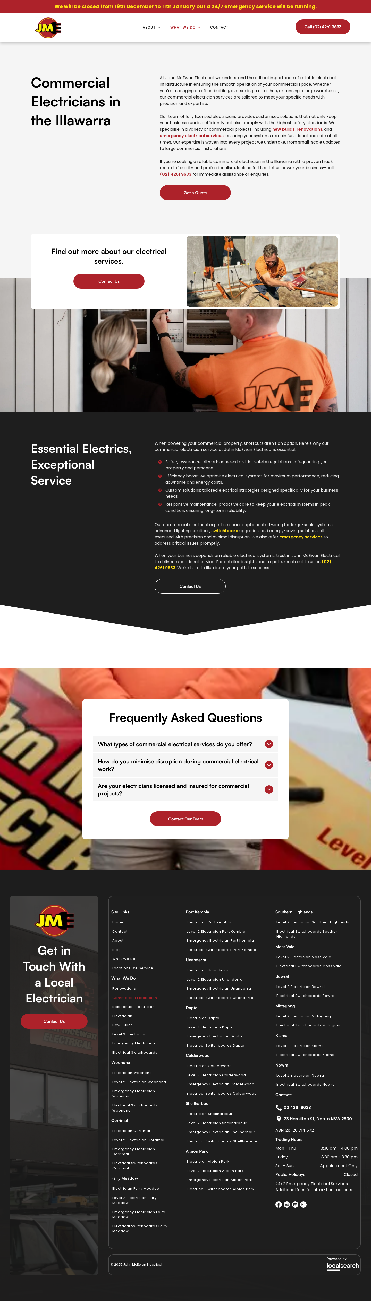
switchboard (224, 531)
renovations (309, 129)
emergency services (301, 537)
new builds (283, 129)
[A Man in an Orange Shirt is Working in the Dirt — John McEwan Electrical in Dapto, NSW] (262, 271)
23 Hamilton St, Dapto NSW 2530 (318, 1119)
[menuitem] (151, 27)
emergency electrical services (192, 136)
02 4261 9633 (297, 1107)
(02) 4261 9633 (175, 174)
